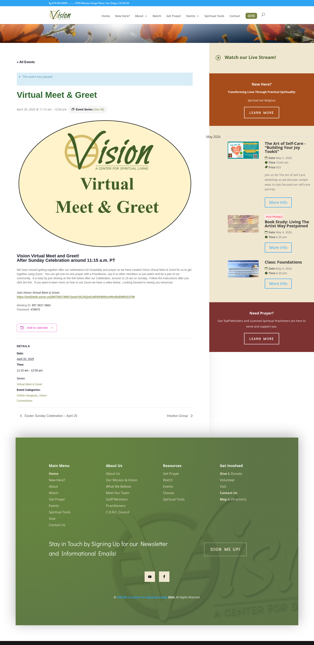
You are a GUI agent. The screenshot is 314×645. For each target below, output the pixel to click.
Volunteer (227, 480)
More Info (278, 202)
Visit (223, 486)
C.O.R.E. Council (117, 512)
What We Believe (118, 486)
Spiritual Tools (214, 16)
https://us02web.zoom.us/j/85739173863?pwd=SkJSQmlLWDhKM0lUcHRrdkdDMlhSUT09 (76, 296)
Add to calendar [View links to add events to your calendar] (37, 327)
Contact (234, 16)
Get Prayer (173, 16)
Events (190, 16)
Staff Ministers (117, 499)
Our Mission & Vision (121, 480)
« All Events (26, 62)
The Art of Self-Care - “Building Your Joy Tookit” (285, 147)
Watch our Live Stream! (250, 57)
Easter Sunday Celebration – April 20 (50, 416)
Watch (157, 16)
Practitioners (116, 505)
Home (106, 16)
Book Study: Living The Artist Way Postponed (287, 223)
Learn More (261, 112)
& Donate (231, 473)
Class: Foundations (283, 262)
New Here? (122, 16)
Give (52, 518)
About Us (113, 473)
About (139, 16)
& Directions (233, 499)
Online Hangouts (27, 395)
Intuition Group (178, 416)
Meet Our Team (117, 493)
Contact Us (57, 525)
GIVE (251, 16)
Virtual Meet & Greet (29, 384)
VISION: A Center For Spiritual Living (142, 597)
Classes (168, 493)
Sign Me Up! (225, 549)
